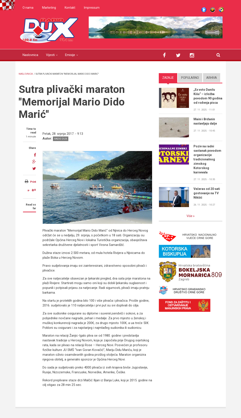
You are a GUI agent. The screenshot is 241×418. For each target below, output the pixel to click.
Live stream (204, 9)
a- (29, 190)
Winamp (212, 9)
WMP (221, 9)
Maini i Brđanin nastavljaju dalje (205, 121)
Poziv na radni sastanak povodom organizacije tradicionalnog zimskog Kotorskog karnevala (207, 159)
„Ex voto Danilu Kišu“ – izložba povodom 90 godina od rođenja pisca (207, 96)
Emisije (70, 55)
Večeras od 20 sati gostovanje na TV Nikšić (206, 193)
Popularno (190, 77)
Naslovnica (30, 55)
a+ (34, 190)
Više (190, 216)
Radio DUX (60, 138)
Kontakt (70, 7)
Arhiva (211, 77)
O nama (28, 7)
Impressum (92, 7)
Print (33, 181)
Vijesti (50, 55)
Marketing (49, 7)
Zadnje (168, 77)
